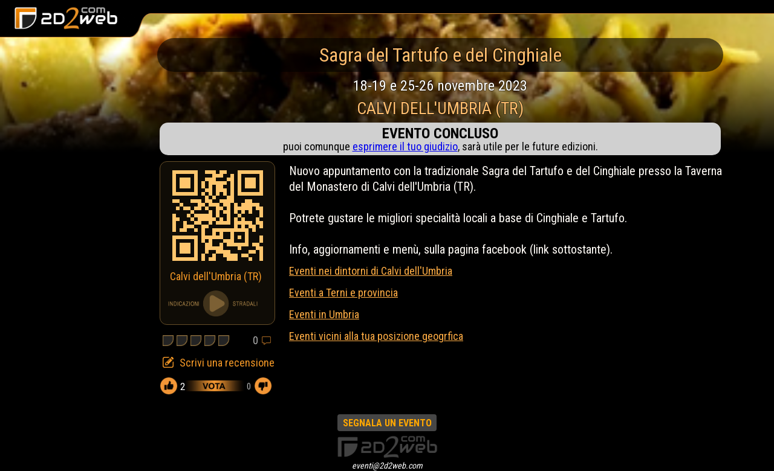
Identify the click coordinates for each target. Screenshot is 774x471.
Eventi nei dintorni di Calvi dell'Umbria (370, 270)
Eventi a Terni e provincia (343, 292)
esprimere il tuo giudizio (405, 146)
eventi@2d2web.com (387, 465)
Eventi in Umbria (324, 314)
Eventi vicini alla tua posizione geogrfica (376, 336)
